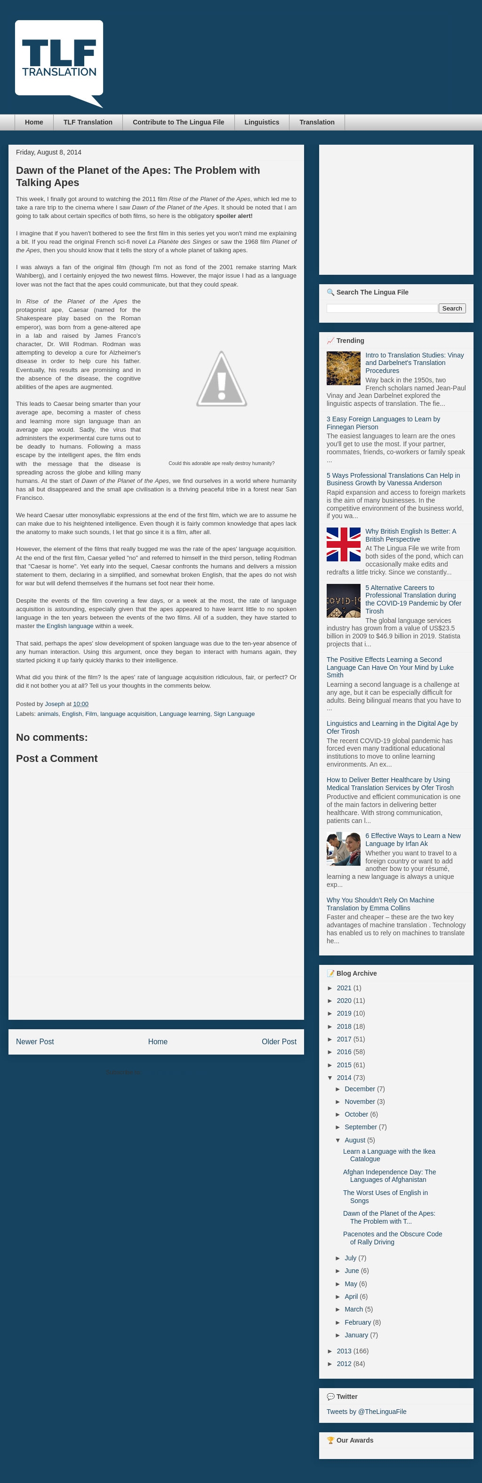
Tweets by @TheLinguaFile (367, 1411)
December (361, 1089)
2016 (345, 1052)
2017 (345, 1039)
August (356, 1140)
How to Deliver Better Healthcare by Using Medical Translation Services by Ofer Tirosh (390, 784)
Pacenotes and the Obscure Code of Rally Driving (392, 1238)
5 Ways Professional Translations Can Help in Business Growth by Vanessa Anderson (393, 479)
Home (34, 122)
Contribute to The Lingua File (178, 122)
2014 (345, 1077)
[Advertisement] (156, 998)
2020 (345, 1000)
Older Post (279, 1042)
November (361, 1101)
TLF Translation (88, 122)
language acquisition (128, 713)
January (357, 1335)
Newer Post (35, 1042)
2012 (345, 1363)
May (352, 1284)
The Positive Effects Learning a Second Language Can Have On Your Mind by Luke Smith (390, 667)
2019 (345, 1013)
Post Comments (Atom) (175, 1072)
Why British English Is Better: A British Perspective (411, 535)
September (361, 1127)
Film (91, 713)
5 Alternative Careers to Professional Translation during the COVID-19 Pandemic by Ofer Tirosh (414, 599)
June (353, 1270)
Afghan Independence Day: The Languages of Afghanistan (389, 1176)
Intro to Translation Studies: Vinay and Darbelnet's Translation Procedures (415, 363)
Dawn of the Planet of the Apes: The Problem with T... (389, 1217)
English (72, 713)
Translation (317, 122)
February (359, 1322)
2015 (345, 1065)
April (352, 1296)
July (351, 1258)
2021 (345, 988)
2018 (345, 1026)
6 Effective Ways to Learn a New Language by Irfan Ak (413, 839)
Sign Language (234, 713)
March (355, 1309)
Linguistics (262, 122)
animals (48, 713)
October (357, 1114)
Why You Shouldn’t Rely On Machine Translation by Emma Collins (380, 904)
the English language (64, 625)
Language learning (185, 713)
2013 (345, 1351)
